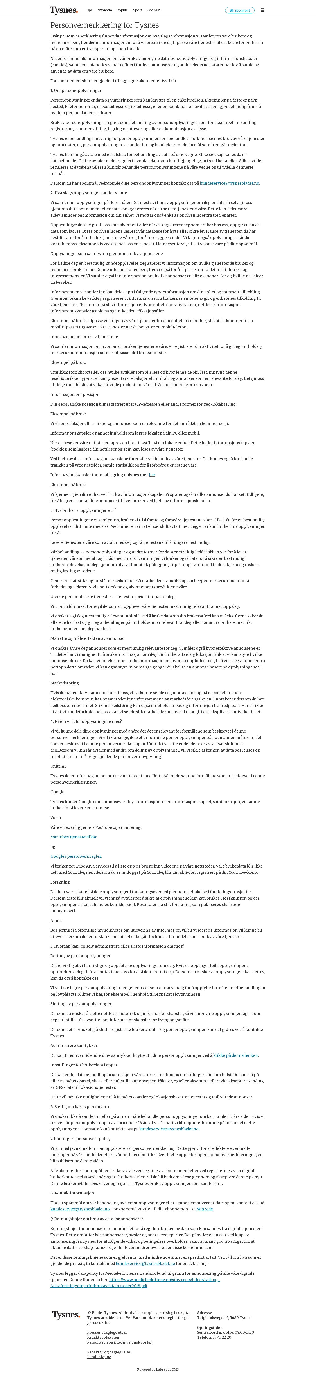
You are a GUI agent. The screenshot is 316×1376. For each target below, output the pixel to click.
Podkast (153, 10)
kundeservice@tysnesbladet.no (229, 183)
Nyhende (105, 10)
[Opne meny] (263, 11)
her (152, 474)
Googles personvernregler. (76, 856)
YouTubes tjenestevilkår (73, 837)
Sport (137, 10)
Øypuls (122, 10)
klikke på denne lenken (235, 1055)
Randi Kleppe (99, 1357)
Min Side (204, 1209)
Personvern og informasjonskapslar (119, 1342)
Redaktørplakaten (103, 1337)
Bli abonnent (240, 10)
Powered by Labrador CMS (158, 1369)
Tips (89, 10)
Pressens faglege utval (107, 1332)
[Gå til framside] (64, 10)
